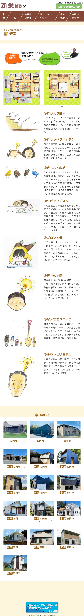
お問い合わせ (75, 16)
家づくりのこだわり (47, 16)
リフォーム (14, 16)
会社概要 (62, 16)
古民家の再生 (28, 16)
